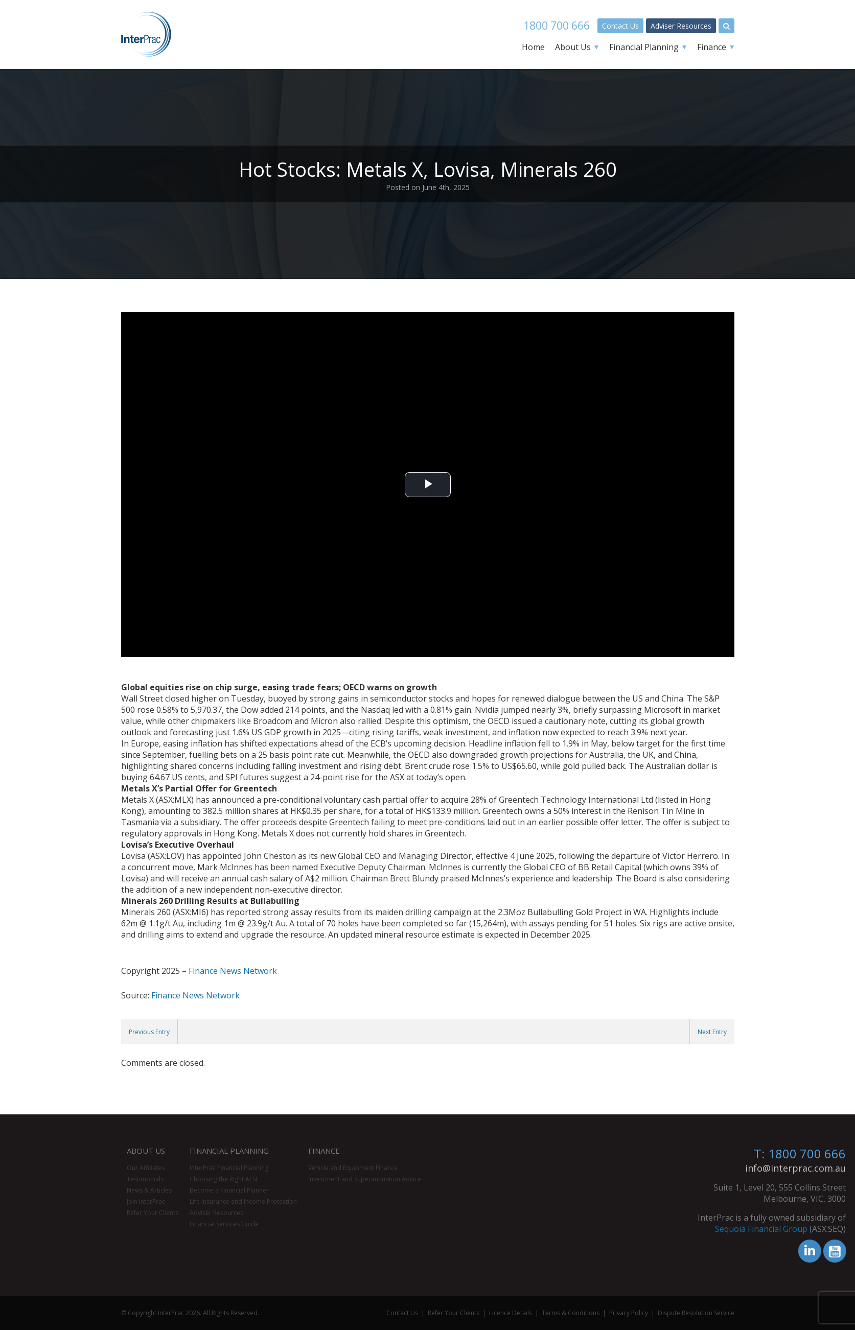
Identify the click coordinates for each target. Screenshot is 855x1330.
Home (533, 47)
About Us (573, 47)
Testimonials (145, 1179)
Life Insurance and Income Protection (243, 1201)
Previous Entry (149, 1032)
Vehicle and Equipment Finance (353, 1167)
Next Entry (712, 1032)
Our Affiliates (146, 1167)
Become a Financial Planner (229, 1190)
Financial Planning (644, 47)
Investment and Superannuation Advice (364, 1179)
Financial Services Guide (224, 1224)
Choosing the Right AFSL (224, 1179)
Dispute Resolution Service (696, 1313)
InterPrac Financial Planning (229, 1167)
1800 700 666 (556, 25)
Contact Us (620, 26)
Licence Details (510, 1313)
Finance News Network (233, 970)
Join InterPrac (146, 1201)
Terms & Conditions (570, 1313)
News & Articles (149, 1190)
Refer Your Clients (152, 1212)
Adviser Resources (681, 26)
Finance (711, 47)
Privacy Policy (628, 1313)
